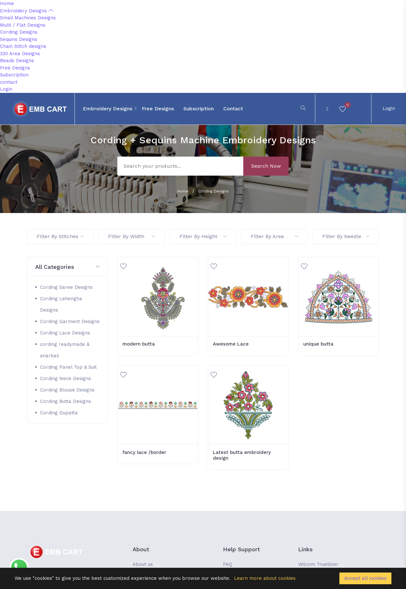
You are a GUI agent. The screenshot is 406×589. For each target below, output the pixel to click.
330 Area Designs (20, 53)
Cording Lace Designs (65, 333)
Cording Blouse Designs (67, 390)
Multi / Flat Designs (22, 25)
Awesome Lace (231, 344)
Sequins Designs (18, 39)
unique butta (318, 344)
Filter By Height (203, 236)
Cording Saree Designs (66, 287)
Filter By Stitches (60, 236)
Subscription (14, 75)
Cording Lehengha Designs (61, 304)
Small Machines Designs (28, 18)
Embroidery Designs (26, 11)
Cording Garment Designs (70, 321)
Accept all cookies (365, 578)
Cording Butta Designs (65, 401)
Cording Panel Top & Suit (68, 367)
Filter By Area (274, 236)
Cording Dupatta (59, 413)
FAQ (227, 564)
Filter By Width (131, 236)
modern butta (138, 344)
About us (143, 564)
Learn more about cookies (265, 578)
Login (6, 89)
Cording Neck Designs (65, 378)
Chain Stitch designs (23, 46)
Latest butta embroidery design (242, 455)
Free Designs (15, 68)
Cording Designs (18, 32)
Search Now (266, 166)
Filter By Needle (345, 236)
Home (7, 3)
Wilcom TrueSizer (318, 564)
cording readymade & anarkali (64, 350)
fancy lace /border (144, 452)
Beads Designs (17, 60)
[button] (67, 267)
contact (8, 82)
